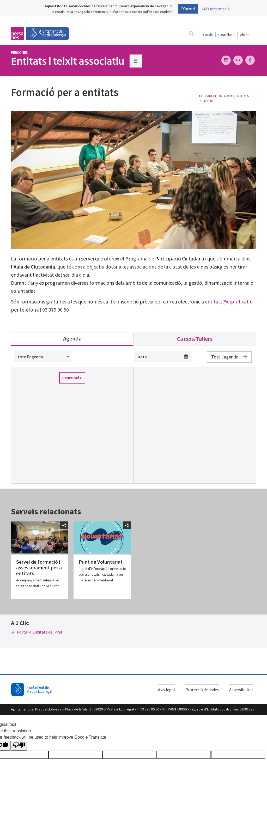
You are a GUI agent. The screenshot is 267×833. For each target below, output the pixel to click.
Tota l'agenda (229, 357)
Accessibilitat (241, 689)
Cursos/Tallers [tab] (195, 338)
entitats (242, 96)
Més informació (216, 8)
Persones (19, 52)
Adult (211, 96)
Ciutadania (225, 96)
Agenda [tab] (72, 338)
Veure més (71, 377)
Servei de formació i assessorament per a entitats (39, 567)
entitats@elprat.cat (227, 301)
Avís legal (166, 689)
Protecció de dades (202, 689)
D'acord (188, 8)
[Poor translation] (19, 746)
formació (206, 101)
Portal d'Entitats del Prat (37, 632)
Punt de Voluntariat (101, 561)
